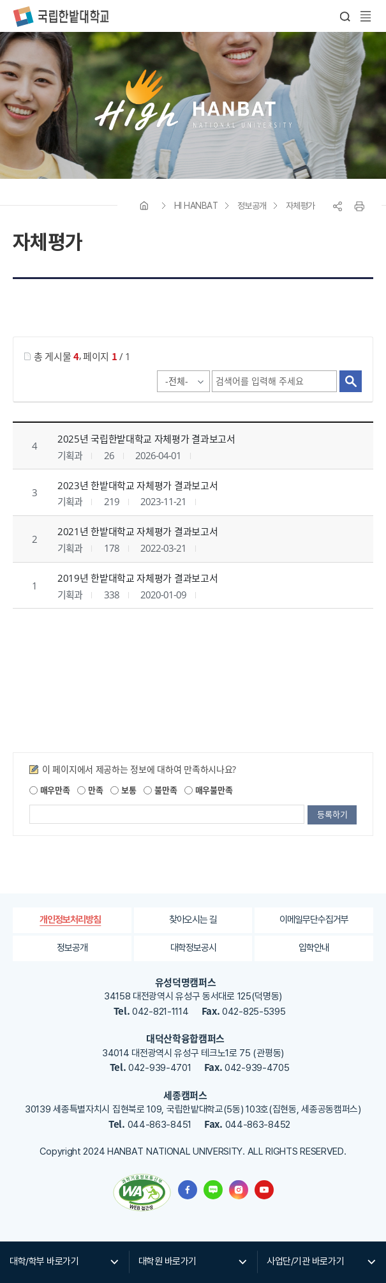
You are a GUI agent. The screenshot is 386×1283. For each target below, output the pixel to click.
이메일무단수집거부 (313, 919)
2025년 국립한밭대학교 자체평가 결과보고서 (146, 438)
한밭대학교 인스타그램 (238, 1189)
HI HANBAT (196, 206)
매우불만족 (208, 790)
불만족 (160, 790)
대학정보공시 (193, 947)
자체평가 (300, 206)
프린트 (359, 206)
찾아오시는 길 (193, 919)
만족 (90, 790)
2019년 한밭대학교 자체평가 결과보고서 (137, 578)
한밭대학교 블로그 (213, 1189)
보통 (123, 790)
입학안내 (314, 947)
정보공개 (252, 206)
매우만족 (49, 790)
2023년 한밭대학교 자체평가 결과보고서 (137, 485)
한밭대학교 (60, 16)
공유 (337, 206)
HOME (144, 205)
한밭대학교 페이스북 (187, 1189)
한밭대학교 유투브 (264, 1189)
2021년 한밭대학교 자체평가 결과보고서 (137, 531)
